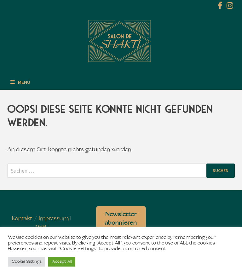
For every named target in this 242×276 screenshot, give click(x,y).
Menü (20, 82)
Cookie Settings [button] (26, 262)
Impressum (54, 219)
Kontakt (22, 219)
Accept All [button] (62, 262)
